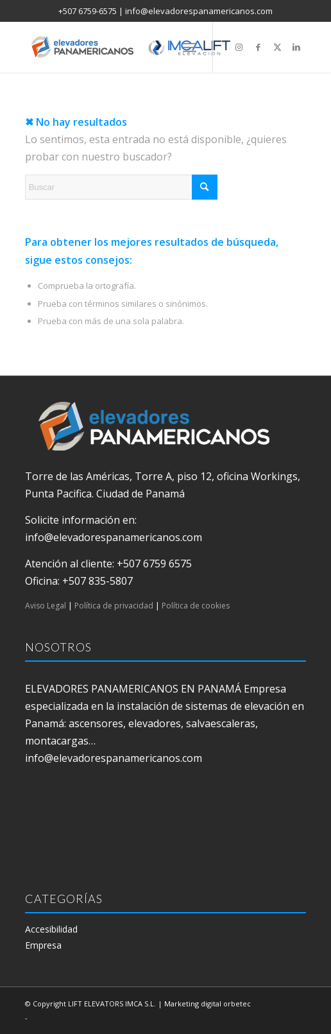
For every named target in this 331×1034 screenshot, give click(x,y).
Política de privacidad (113, 605)
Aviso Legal (45, 605)
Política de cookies (196, 605)
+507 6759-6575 (87, 11)
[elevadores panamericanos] (137, 47)
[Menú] (189, 46)
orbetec (237, 1003)
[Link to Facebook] (257, 47)
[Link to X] (277, 47)
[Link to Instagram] (238, 47)
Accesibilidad (51, 929)
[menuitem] (189, 46)
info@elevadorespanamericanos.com (199, 11)
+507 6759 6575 (154, 563)
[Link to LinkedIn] (296, 47)
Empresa (43, 945)
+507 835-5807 (97, 581)
